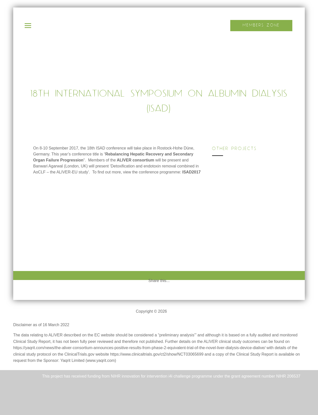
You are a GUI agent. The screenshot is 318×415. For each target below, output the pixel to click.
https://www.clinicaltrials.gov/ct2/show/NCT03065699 (156, 354)
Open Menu (28, 25)
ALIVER (175, 311)
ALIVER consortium (136, 160)
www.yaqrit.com (101, 360)
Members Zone (261, 25)
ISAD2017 (191, 172)
